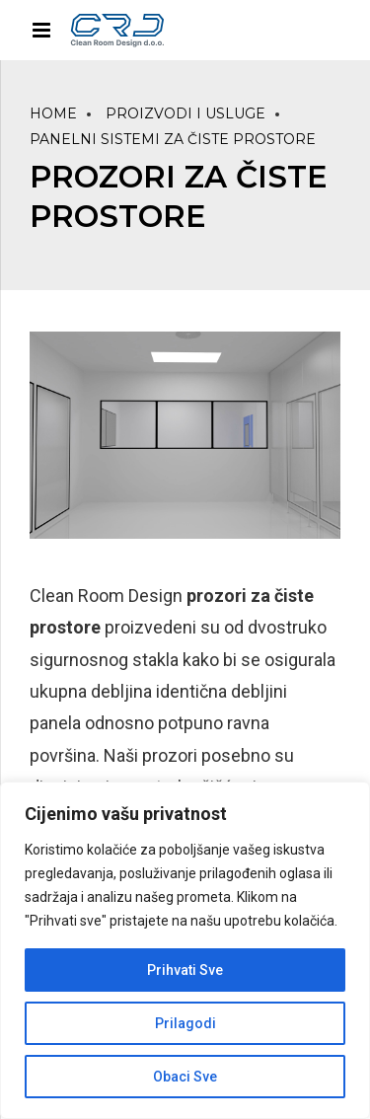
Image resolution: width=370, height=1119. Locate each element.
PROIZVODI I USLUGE (185, 113)
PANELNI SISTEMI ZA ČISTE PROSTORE (173, 139)
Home (53, 113)
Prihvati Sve (185, 970)
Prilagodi (185, 1023)
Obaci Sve (185, 1076)
